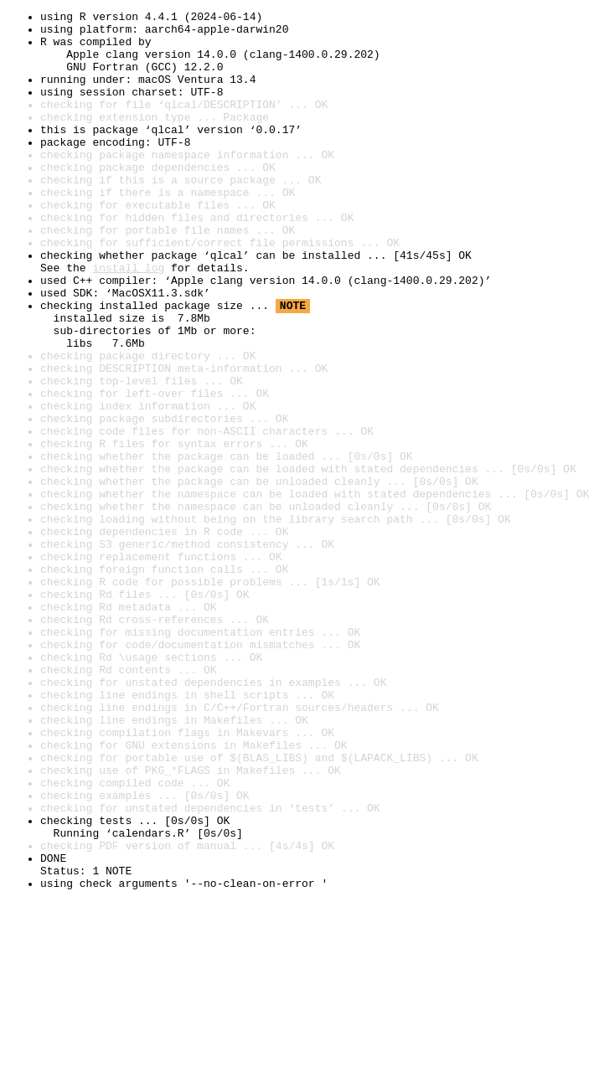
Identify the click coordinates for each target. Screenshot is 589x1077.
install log (128, 319)
